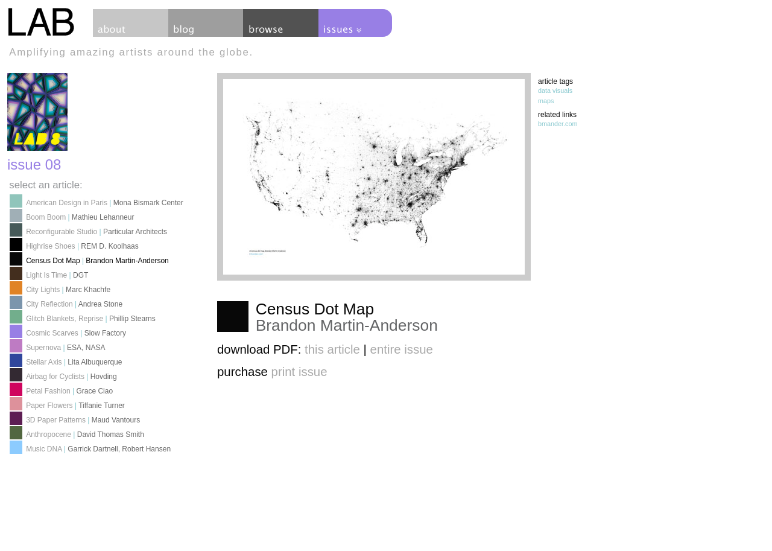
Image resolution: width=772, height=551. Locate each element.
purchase (272, 371)
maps (546, 100)
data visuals (555, 90)
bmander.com (557, 123)
